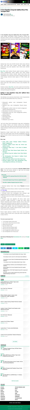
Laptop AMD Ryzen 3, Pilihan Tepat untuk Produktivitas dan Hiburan (9, 282)
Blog (16, 390)
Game (28, 4)
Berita (16, 388)
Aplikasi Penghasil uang (11, 4)
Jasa (21, 406)
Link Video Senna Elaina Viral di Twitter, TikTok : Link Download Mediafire (12, 362)
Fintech (25, 4)
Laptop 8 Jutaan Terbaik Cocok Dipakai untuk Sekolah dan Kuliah (10, 309)
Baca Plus (3, 71)
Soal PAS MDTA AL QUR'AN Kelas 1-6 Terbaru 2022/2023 (12, 375)
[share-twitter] (15, 248)
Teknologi (3, 399)
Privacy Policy (14, 406)
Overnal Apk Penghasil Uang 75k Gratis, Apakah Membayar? (14, 179)
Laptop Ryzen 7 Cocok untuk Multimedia (9, 328)
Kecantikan (17, 394)
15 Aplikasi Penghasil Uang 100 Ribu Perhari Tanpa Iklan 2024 (12, 349)
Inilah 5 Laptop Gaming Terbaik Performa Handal (11, 301)
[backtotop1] (29, 409)
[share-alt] (3, 248)
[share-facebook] (9, 248)
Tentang (18, 406)
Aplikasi (5, 4)
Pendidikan (17, 396)
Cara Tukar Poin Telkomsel (6, 288)
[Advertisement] (15, 25)
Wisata (16, 399)
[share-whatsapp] (20, 248)
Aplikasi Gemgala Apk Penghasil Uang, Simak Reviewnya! (12, 369)
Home (2, 4)
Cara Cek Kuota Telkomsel (6, 314)
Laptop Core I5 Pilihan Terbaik (7, 321)
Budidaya (2, 391)
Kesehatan (3, 396)
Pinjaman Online (18, 398)
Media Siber (9, 406)
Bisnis (22, 4)
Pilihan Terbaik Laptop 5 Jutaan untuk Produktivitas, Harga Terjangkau (9, 296)
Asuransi (18, 4)
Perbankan (3, 398)
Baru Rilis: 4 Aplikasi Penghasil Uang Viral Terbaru (12, 182)
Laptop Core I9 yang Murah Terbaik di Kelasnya (11, 334)
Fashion (16, 391)
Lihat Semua (15, 341)
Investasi (2, 394)
